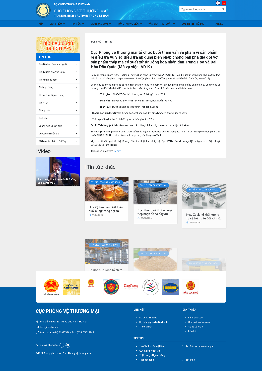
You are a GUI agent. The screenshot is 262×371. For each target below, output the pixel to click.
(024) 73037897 (85, 332)
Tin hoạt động (46, 87)
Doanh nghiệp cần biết (50, 126)
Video (44, 151)
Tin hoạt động (146, 359)
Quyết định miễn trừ (49, 133)
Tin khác (43, 118)
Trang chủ (96, 41)
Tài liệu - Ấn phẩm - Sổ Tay (52, 141)
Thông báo (44, 110)
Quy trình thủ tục (190, 24)
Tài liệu (215, 24)
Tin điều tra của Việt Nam (153, 219)
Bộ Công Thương (148, 317)
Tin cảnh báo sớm (48, 79)
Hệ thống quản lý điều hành (153, 322)
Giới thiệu (55, 24)
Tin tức (75, 24)
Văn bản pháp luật (158, 24)
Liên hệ (192, 331)
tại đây (117, 151)
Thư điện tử (145, 326)
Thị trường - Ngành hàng (51, 95)
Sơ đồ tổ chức (195, 326)
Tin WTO (43, 102)
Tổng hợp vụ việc (127, 24)
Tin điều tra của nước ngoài (105, 211)
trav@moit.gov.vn (49, 327)
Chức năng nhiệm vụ (199, 322)
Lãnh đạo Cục (195, 317)
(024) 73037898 (61, 332)
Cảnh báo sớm (98, 24)
